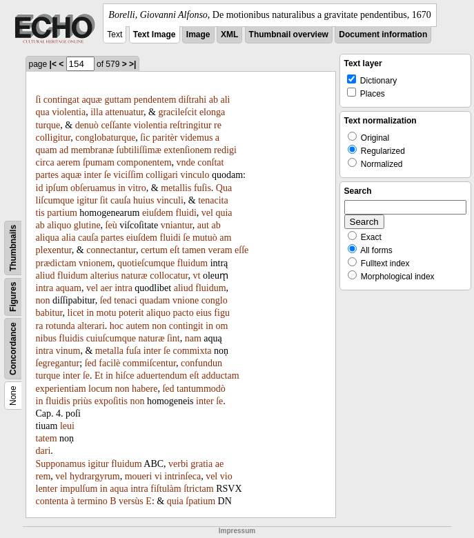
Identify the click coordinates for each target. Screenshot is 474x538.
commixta (192, 351)
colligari (162, 175)
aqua (119, 489)
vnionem (95, 263)
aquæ (91, 99)
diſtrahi (192, 99)
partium (62, 213)
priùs (82, 401)
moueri (138, 476)
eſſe (241, 250)
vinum (68, 351)
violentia (69, 112)
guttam (117, 99)
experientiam (61, 388)
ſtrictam (199, 489)
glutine (87, 225)
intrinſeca (182, 476)
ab (213, 99)
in (122, 188)
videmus (196, 137)
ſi (38, 99)
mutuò (204, 237)
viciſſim (128, 175)
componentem (144, 162)
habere (144, 388)
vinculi (170, 200)
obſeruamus (92, 188)
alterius (104, 275)
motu (107, 313)
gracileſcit (177, 112)
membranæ (92, 150)
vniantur (176, 225)
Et (99, 375)
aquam (68, 288)
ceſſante (116, 125)
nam (193, 338)
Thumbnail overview (288, 34)
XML (229, 34)
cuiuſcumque (111, 338)
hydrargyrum (95, 476)
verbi (178, 464)
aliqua (47, 237)
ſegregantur (58, 363)
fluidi (185, 213)
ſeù (111, 225)
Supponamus (61, 464)
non (43, 300)
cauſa (120, 200)
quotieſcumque (146, 263)
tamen (194, 250)
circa (45, 162)
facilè (109, 363)
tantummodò (201, 388)
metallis (176, 188)
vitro (137, 188)
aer (106, 288)
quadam (154, 300)
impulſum (78, 489)
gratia (201, 464)
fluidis (71, 338)
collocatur (169, 275)
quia (223, 213)
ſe (107, 175)
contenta (52, 501)
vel (207, 213)
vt (197, 275)
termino (92, 501)
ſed (106, 300)
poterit (131, 313)
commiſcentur (149, 363)
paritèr (165, 137)
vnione (185, 300)
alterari (91, 326)
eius (204, 313)
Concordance (13, 348)
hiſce (124, 375)
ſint (173, 338)
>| (132, 64)
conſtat (210, 162)
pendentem (155, 99)
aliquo (59, 225)
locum (100, 388)
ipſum (57, 188)
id (39, 188)
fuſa (133, 351)
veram (220, 250)
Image (198, 34)
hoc (117, 326)
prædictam (56, 263)
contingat (61, 99)
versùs (131, 501)
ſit (104, 200)
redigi (225, 150)
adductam (220, 375)
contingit (186, 326)
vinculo (194, 175)
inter (93, 175)
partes (47, 175)
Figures (13, 297)
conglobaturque (105, 137)
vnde (186, 162)
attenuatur (125, 112)
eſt (174, 250)
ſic (145, 137)
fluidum (192, 263)
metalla (109, 351)
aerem (68, 162)
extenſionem (187, 150)
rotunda (60, 326)
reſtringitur (191, 125)
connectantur (111, 250)
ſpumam (99, 162)
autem (138, 326)
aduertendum (162, 375)
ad (63, 150)
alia (68, 237)
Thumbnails (13, 248)
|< (53, 64)
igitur (87, 200)
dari (43, 451)
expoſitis (111, 401)
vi (158, 476)
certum (154, 250)
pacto (182, 313)
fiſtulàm (165, 489)
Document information (383, 34)
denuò (87, 125)
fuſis (202, 188)
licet (76, 313)
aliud (45, 275)
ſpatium (200, 501)
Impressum (237, 531)
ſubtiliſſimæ (139, 150)
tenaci (125, 300)
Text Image (154, 34)
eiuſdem (157, 213)
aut (203, 225)
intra (45, 288)
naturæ (134, 275)
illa (96, 112)
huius (143, 200)
